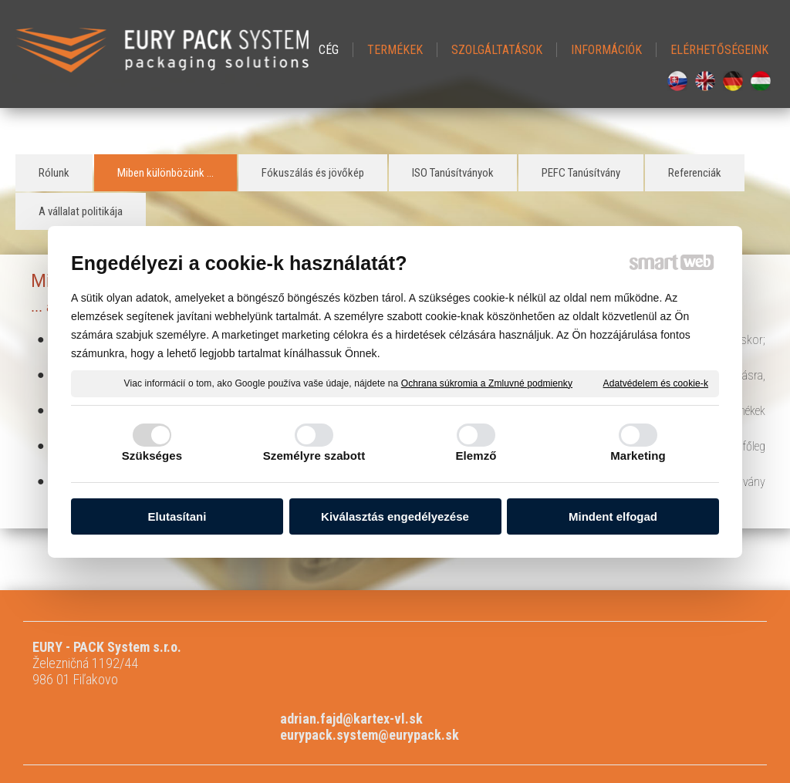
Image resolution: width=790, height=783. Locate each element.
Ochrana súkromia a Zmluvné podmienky (486, 384)
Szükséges (152, 456)
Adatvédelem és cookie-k (655, 384)
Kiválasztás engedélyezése (395, 517)
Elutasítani (177, 517)
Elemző (475, 456)
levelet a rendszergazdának (319, 733)
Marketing (638, 456)
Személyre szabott (314, 456)
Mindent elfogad (613, 517)
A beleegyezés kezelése (555, 733)
